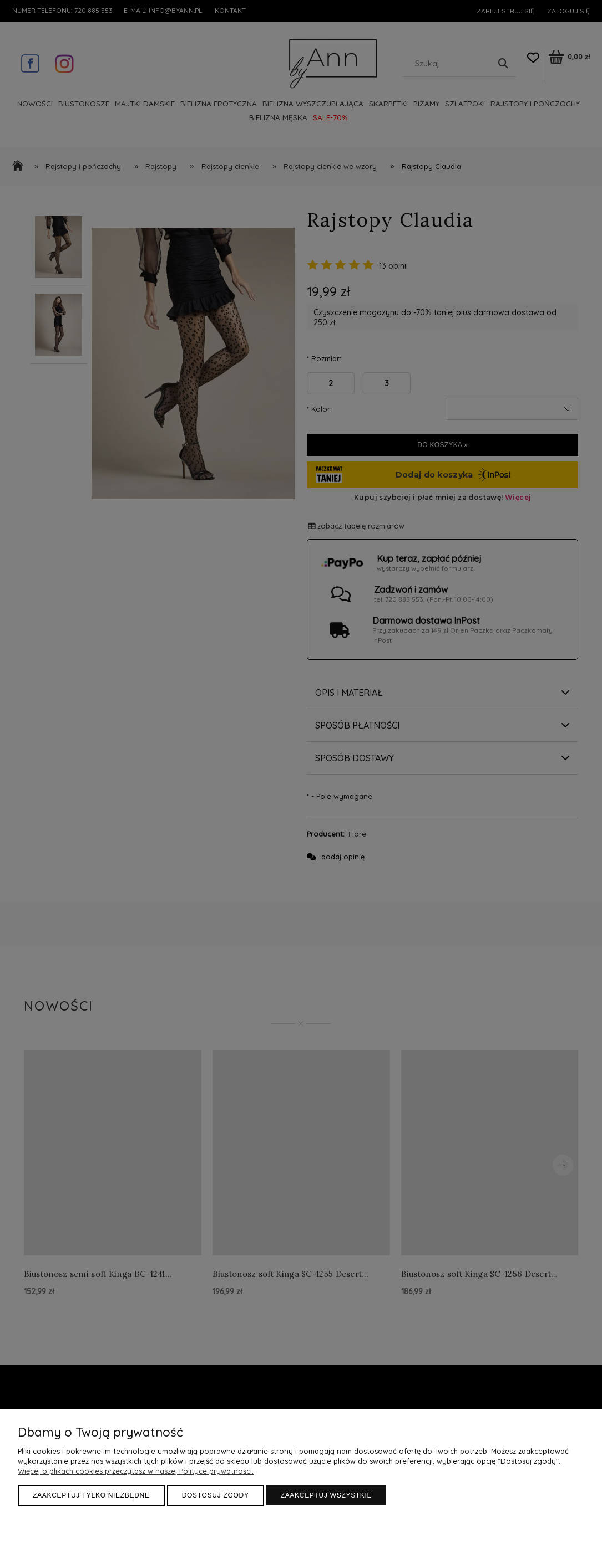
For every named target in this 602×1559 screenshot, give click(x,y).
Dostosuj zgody (215, 1495)
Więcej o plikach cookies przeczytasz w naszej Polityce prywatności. (136, 1470)
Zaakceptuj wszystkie (326, 1495)
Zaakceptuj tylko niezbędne (91, 1495)
